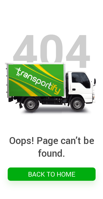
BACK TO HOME (51, 174)
